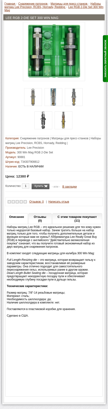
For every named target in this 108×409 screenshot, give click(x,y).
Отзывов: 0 (36, 201)
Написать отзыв (58, 201)
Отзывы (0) (40, 218)
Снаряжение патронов (34, 138)
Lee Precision (35, 147)
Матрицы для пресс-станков (70, 138)
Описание (16, 217)
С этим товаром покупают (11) (77, 218)
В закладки (69, 186)
